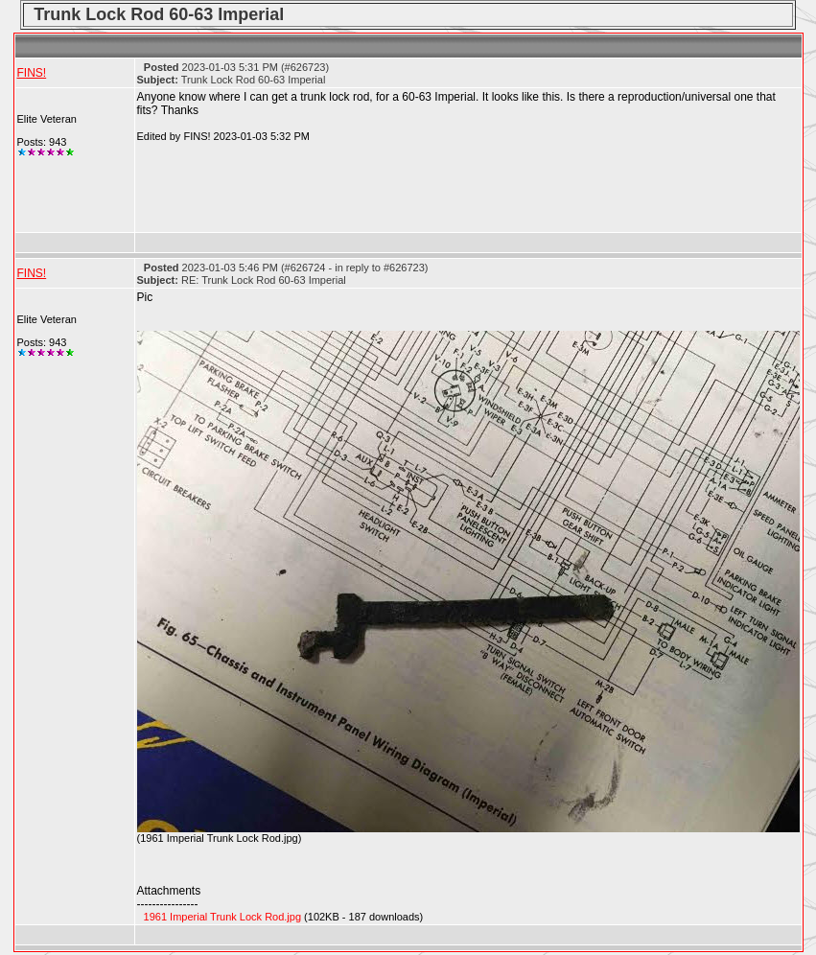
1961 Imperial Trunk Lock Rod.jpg (222, 916)
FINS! (32, 73)
